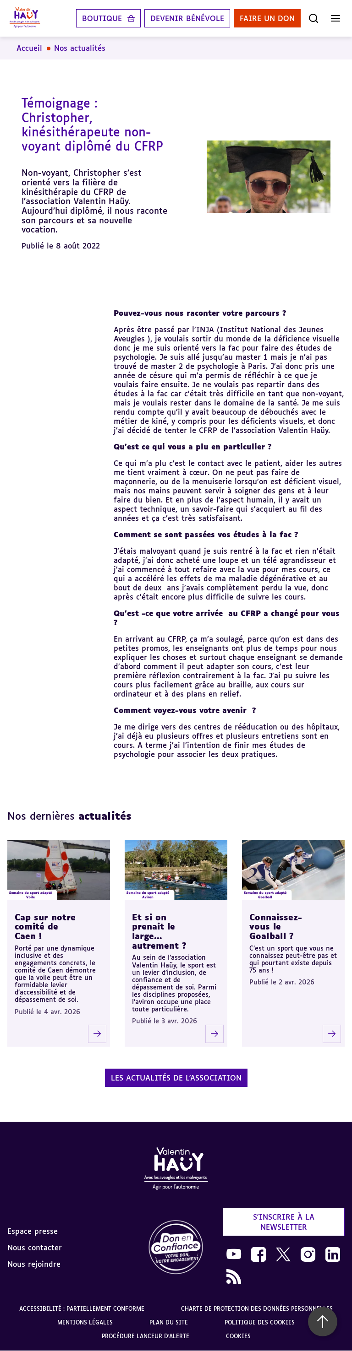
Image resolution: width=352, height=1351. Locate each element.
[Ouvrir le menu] (335, 18)
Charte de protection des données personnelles (257, 1308)
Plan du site (168, 1322)
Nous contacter (34, 1247)
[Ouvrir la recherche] (313, 18)
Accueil (29, 48)
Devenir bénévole (187, 18)
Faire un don (267, 18)
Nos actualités (79, 48)
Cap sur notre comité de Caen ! (45, 926)
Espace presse (32, 1231)
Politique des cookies (260, 1322)
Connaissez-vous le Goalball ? (275, 926)
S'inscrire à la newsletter (283, 1222)
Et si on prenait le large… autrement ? (159, 931)
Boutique (102, 18)
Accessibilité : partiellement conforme (81, 1308)
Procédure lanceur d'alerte (145, 1336)
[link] (176, 1248)
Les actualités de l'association (176, 1077)
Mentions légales (85, 1322)
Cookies (238, 1336)
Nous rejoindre (33, 1264)
